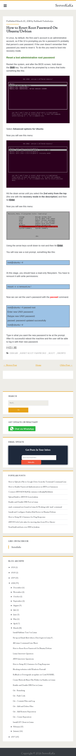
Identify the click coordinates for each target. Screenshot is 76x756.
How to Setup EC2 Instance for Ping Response (26, 517)
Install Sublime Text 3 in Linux (25, 632)
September (17, 601)
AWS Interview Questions (23, 659)
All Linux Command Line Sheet (25, 643)
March (15, 628)
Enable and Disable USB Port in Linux (23, 502)
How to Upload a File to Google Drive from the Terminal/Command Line (37, 482)
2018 (13, 583)
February (16, 727)
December (17, 588)
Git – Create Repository (22, 717)
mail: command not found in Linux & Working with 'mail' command (35, 507)
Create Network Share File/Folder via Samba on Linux (34, 680)
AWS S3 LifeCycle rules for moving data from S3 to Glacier (31, 522)
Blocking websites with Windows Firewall (29, 669)
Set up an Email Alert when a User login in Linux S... (33, 638)
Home (38, 365)
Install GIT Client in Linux (23, 722)
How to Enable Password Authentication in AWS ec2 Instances (33, 487)
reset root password (33, 353)
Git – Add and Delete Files (23, 706)
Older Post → (66, 365)
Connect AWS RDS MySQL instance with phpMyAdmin (30, 492)
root (52, 353)
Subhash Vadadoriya (43, 21)
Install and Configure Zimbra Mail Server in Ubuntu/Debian (32, 512)
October (16, 597)
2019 (13, 578)
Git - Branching (19, 690)
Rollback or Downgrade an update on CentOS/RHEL (33, 675)
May (15, 619)
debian (14, 353)
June (15, 615)
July (14, 610)
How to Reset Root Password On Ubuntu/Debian (32, 29)
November (17, 592)
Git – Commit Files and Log (24, 701)
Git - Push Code (19, 696)
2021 (13, 567)
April (15, 624)
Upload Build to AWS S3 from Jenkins (23, 497)
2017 (13, 737)
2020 (13, 573)
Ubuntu (61, 353)
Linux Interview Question (23, 654)
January (16, 731)
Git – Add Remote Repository (24, 712)
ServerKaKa (64, 5)
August (16, 606)
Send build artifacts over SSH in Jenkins (24, 527)
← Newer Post (10, 365)
